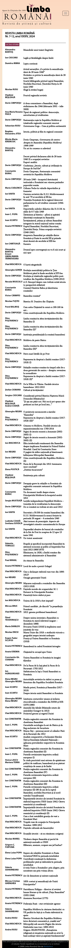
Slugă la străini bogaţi (33, 90)
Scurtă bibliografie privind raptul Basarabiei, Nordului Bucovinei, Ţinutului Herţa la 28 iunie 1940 (43, 84)
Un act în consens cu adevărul (37, 148)
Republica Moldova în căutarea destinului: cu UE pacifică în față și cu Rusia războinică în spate (43, 912)
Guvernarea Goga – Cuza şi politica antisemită (44, 126)
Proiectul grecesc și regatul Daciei (38, 714)
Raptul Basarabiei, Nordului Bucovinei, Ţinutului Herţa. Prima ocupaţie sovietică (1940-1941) (42, 229)
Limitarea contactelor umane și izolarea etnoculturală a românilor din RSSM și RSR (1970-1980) (43, 702)
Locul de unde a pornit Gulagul (37, 566)
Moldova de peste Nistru (34, 340)
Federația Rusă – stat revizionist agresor (41, 904)
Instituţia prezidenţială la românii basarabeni (44, 335)
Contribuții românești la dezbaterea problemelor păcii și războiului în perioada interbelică (42, 862)
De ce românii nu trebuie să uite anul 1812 (42, 507)
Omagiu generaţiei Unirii (34, 578)
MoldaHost (48, 947)
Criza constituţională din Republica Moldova (43, 313)
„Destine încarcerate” (33, 470)
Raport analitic (30, 162)
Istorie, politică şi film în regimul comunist (42, 132)
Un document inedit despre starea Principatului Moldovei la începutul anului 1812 (42, 495)
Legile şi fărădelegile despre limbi (38, 58)
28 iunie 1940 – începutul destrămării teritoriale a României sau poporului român (43, 183)
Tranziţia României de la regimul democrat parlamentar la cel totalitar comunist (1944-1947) (43, 203)
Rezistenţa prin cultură (34, 475)
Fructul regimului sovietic (35, 96)
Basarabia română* (32, 296)
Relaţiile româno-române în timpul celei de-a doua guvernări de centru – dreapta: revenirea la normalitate (44, 371)
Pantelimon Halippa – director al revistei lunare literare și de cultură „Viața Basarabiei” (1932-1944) (44, 892)
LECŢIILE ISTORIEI (12, 44)
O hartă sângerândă (32, 265)
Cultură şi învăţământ (33, 390)
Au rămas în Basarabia (33, 561)
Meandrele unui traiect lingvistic (38, 50)
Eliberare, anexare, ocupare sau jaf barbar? (42, 845)
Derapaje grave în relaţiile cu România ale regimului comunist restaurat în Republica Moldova (42, 487)
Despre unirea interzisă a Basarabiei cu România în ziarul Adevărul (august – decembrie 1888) (41, 621)
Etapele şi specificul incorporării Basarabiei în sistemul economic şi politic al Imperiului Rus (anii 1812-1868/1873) (44, 547)
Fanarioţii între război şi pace (36, 595)
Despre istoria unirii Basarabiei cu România (43, 693)
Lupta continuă (30, 64)
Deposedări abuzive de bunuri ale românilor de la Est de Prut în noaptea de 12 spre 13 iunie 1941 (43, 532)
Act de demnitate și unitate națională (40, 876)
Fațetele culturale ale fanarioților (38, 828)
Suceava (27, 244)
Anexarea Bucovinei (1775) (35, 898)
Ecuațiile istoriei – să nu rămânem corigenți (43, 834)
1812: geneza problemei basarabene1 (40, 612)
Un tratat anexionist (32, 538)
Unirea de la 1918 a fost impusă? (38, 601)
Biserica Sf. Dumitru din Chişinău (38, 302)
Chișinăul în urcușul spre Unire (37, 652)
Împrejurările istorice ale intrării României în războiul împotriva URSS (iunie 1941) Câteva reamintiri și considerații (44, 802)
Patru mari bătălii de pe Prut (36, 354)
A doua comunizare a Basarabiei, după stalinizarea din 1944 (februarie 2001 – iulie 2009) (43, 106)
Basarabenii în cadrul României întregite (41, 646)
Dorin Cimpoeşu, (42, 143)
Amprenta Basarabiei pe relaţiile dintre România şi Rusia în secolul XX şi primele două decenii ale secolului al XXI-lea (42, 238)
